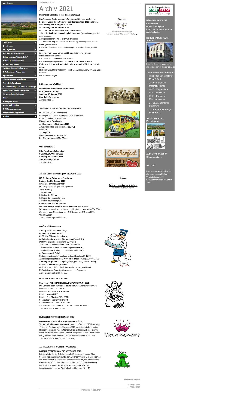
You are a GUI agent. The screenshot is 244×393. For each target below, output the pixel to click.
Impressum (84, 390)
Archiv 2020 (133, 387)
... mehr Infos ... (46, 100)
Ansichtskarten (153, 32)
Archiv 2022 (133, 385)
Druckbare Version (132, 379)
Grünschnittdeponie (155, 26)
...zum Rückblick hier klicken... (52, 308)
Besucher (95, 390)
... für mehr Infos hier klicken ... (53, 127)
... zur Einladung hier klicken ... (53, 218)
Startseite (43, 2)
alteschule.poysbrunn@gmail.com (161, 67)
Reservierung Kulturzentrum (159, 29)
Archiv (52, 2)
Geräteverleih (152, 24)
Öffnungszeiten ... (154, 157)
